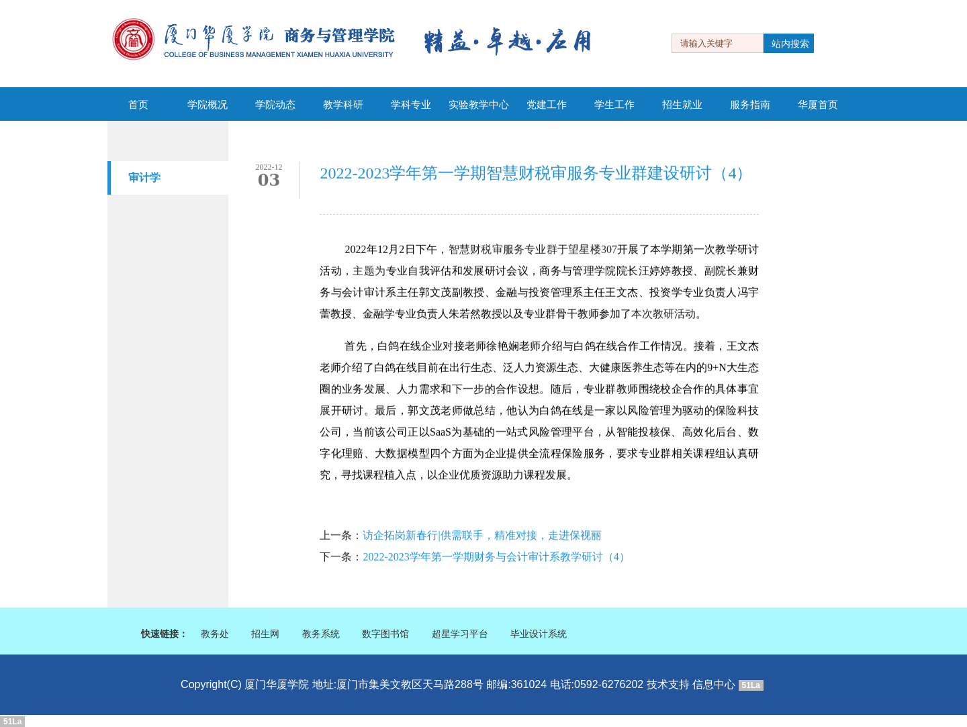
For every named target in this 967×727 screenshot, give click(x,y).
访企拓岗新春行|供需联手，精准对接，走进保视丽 (482, 536)
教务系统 (321, 634)
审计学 (144, 177)
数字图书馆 (385, 634)
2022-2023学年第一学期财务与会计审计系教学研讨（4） (496, 557)
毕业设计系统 (538, 634)
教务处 (215, 634)
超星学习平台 (460, 634)
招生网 (265, 634)
